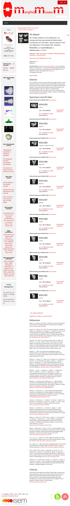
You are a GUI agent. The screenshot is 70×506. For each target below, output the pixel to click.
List (7, 70)
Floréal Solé (33, 48)
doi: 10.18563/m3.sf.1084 (46, 132)
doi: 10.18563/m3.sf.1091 (46, 285)
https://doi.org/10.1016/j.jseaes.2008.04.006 (40, 425)
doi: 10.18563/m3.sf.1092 (46, 304)
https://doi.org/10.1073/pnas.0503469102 (51, 367)
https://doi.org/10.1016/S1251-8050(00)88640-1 (41, 387)
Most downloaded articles (8, 145)
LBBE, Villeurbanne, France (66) (8, 264)
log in (11, 292)
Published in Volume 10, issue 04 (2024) (41, 316)
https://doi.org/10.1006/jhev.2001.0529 (39, 414)
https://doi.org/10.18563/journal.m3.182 (40, 58)
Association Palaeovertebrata (9, 496)
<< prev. (6, 51)
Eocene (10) (10, 220)
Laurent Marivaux (46, 48)
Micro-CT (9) (8, 224)
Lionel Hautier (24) (8, 234)
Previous (5, 68)
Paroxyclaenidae (40, 55)
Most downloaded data (8, 78)
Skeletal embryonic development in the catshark (8, 191)
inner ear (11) (9, 215)
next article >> (30, 29)
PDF (68, 35)
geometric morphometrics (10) (8, 218)
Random (12, 68)
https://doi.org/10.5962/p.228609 (38, 326)
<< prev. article (22, 29)
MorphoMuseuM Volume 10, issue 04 (28, 28)
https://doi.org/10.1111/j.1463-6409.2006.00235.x (42, 378)
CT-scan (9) (8, 222)
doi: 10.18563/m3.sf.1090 (46, 266)
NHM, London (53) (8, 272)
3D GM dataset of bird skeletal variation (8, 184)
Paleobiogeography (59, 53)
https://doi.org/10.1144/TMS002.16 (40, 337)
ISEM (15, 494)
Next (4, 70)
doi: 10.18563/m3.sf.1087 (46, 209)
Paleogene (32, 55)
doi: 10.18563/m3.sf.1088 (46, 228)
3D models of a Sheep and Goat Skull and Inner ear (8, 169)
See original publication (36, 313)
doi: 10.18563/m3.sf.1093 (46, 190)
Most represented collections (8, 258)
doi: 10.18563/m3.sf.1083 (46, 113)
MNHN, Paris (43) (9, 274)
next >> (11, 51)
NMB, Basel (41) (9, 275)
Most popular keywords (9, 208)
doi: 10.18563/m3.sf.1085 (46, 151)
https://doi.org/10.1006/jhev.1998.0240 (54, 447)
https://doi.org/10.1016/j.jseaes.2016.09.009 (40, 434)
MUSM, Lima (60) (8, 270)
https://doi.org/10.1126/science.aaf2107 (47, 440)
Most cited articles (9, 177)
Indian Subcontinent (41, 53)
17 (37, 61)
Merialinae (50, 53)
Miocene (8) (8, 225)
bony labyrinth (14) (8, 213)
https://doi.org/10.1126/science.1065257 (40, 404)
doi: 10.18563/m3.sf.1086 (46, 171)
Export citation (33, 75)
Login (61, 2)
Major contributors (9, 231)
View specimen (52, 100)
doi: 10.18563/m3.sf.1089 (46, 247)
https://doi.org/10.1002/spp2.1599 (38, 93)
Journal (6, 23)
